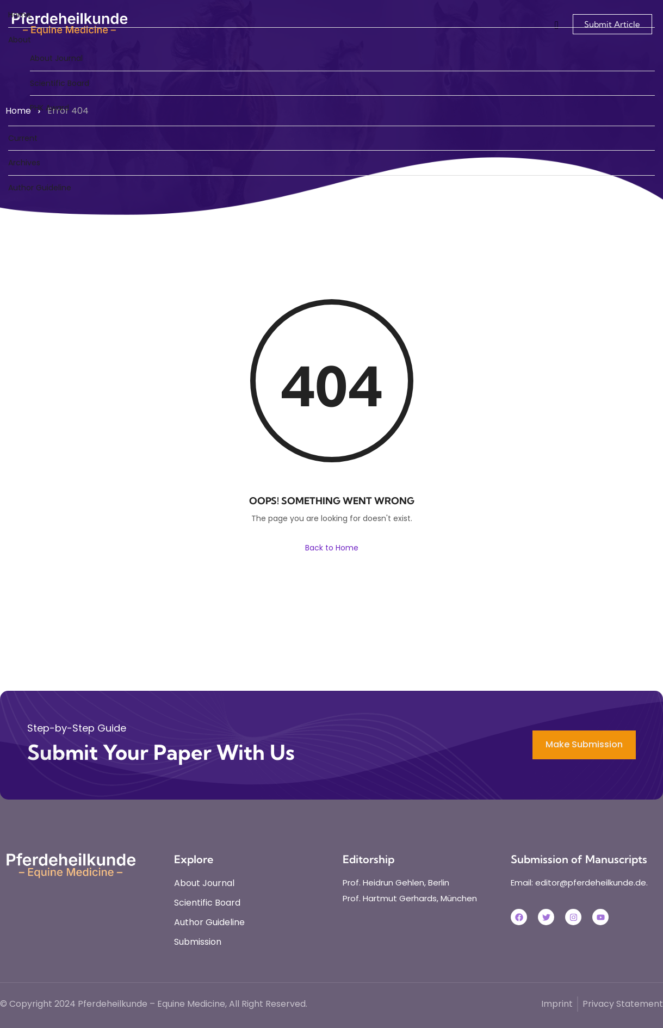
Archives (24, 162)
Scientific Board (59, 83)
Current (23, 138)
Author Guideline (39, 187)
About (19, 39)
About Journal (56, 58)
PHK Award (49, 107)
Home (19, 14)
